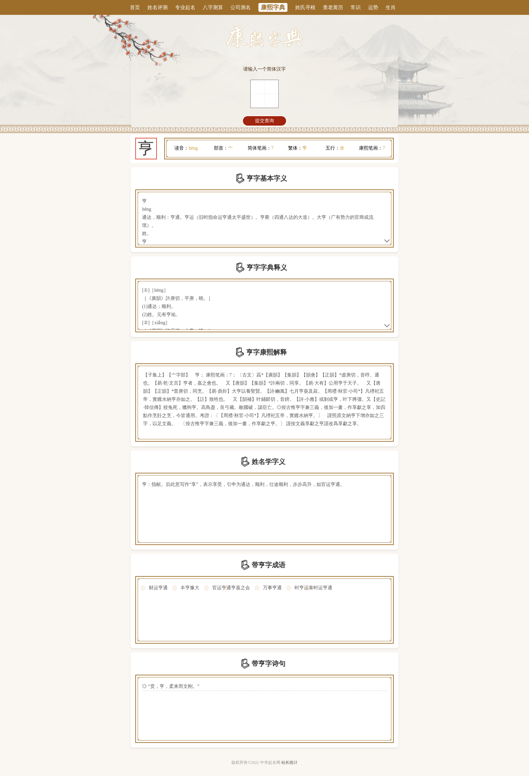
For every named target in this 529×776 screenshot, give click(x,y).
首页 (135, 7)
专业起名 (185, 7)
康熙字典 (273, 7)
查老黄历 (333, 7)
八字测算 (213, 7)
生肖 (391, 7)
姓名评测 (157, 7)
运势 (373, 7)
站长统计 (289, 762)
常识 (356, 7)
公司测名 (240, 7)
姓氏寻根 (305, 7)
